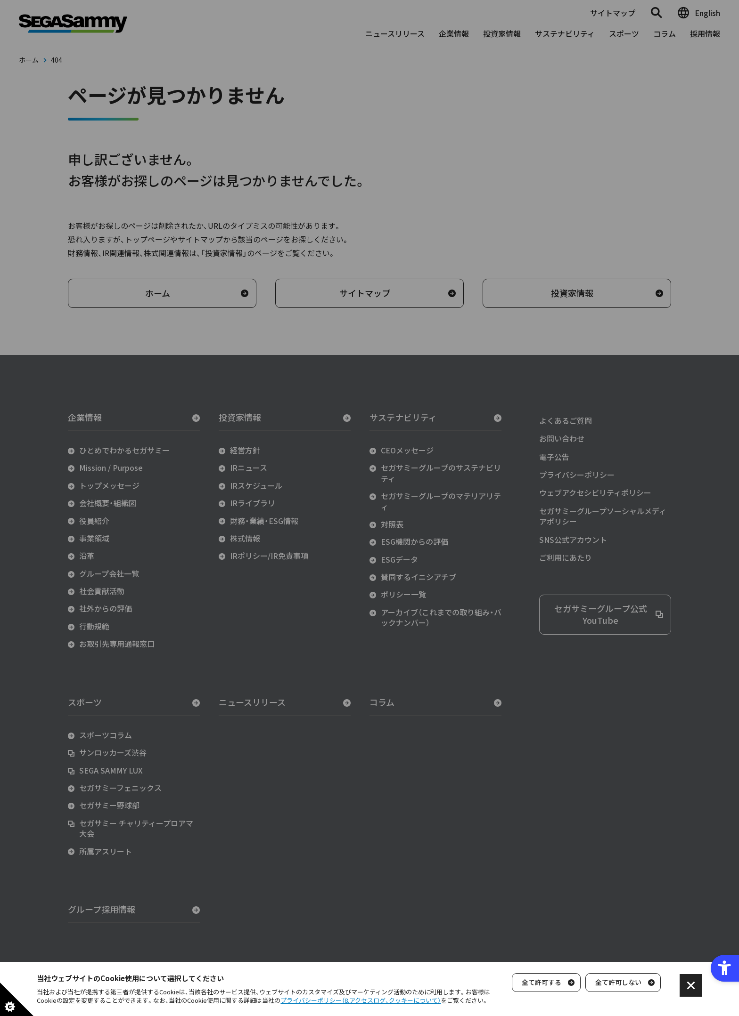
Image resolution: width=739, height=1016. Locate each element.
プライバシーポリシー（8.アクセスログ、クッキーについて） (360, 1000)
